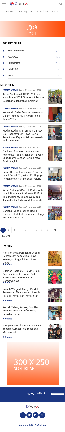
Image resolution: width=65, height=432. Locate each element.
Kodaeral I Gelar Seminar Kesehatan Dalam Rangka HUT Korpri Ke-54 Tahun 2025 (23, 116)
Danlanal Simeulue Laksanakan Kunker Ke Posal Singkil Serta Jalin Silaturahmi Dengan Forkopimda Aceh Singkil (23, 156)
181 (56, 230)
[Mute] (48, 393)
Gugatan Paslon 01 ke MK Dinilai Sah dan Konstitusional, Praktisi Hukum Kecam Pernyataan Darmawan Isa (21, 276)
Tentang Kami (25, 11)
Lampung (13, 69)
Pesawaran (14, 63)
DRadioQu (41, 425)
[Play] (11, 394)
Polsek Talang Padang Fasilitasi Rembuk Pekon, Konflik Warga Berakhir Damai (21, 311)
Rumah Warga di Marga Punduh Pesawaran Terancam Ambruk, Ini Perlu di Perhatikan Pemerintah (22, 292)
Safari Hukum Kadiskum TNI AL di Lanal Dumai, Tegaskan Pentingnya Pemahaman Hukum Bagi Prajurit (23, 175)
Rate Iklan (42, 11)
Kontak (56, 11)
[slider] (56, 396)
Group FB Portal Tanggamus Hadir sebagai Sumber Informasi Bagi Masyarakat (22, 329)
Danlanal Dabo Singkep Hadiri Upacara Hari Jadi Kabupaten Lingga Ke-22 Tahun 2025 (23, 214)
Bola (10, 75)
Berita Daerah (16, 50)
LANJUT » (7, 236)
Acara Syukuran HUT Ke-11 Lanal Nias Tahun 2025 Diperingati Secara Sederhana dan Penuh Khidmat (23, 98)
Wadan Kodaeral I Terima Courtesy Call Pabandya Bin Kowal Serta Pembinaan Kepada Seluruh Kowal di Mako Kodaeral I (24, 135)
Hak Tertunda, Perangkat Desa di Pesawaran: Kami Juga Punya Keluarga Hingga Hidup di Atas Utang (21, 257)
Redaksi (9, 11)
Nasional (13, 57)
